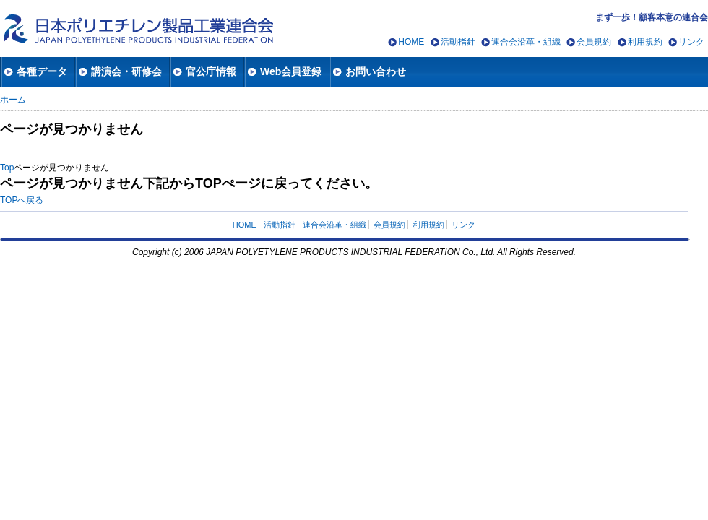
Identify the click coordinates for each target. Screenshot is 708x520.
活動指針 (458, 42)
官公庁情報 (211, 71)
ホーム (13, 100)
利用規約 (645, 42)
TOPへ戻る (21, 200)
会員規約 (594, 42)
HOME (411, 42)
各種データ (42, 71)
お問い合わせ (375, 71)
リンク (691, 42)
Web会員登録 (290, 71)
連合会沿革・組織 (526, 42)
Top (7, 167)
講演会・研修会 (126, 71)
